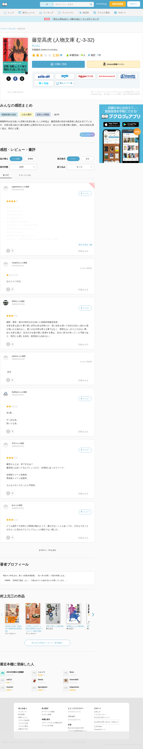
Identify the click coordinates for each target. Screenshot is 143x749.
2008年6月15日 (18, 446)
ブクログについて (74, 712)
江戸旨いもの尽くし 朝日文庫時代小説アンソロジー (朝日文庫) (34, 628)
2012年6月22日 (18, 190)
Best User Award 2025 (76, 728)
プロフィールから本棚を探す (52, 723)
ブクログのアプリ (74, 720)
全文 (87, 159)
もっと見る (87, 134)
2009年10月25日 (18, 359)
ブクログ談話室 (23, 720)
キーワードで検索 (48, 712)
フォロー (85, 193)
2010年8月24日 (18, 266)
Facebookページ (100, 729)
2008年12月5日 (18, 395)
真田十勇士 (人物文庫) (54, 626)
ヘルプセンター (99, 714)
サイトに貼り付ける (15, 92)
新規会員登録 (117, 4)
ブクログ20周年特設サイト (77, 731)
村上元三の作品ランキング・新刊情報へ (47, 643)
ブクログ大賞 (23, 723)
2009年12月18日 (18, 304)
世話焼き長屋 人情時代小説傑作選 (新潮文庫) (13, 628)
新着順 (30, 159)
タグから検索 (46, 714)
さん (18, 187)
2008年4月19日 (18, 508)
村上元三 (36, 45)
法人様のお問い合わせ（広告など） (107, 722)
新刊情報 (21, 714)
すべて (6, 175)
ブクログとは (101, 4)
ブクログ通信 (23, 726)
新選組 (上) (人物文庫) (75, 626)
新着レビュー (23, 717)
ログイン (133, 4)
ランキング (22, 712)
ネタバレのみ (25, 175)
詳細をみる (83, 251)
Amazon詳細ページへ (113, 64)
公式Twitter (98, 726)
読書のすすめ (23, 729)
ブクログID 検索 (47, 725)
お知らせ (97, 712)
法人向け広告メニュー (102, 717)
